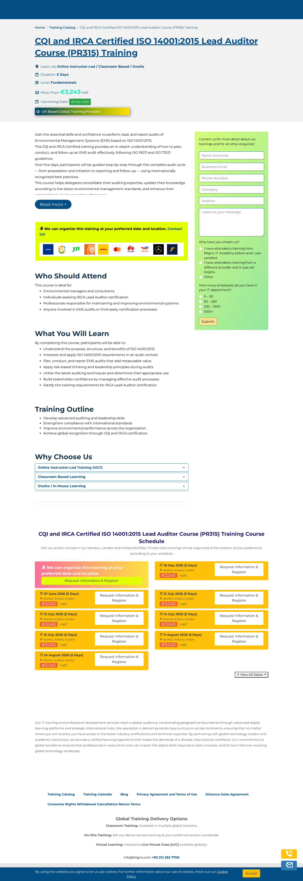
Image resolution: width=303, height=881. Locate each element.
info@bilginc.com (114, 11)
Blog (124, 794)
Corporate (183, 11)
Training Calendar (97, 794)
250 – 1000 (212, 306)
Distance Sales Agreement (227, 794)
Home (40, 27)
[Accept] (251, 873)
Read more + (53, 204)
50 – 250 (210, 301)
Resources (211, 11)
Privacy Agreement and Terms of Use (167, 794)
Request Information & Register (91, 581)
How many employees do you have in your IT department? (228, 287)
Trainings (156, 11)
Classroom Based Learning (61, 477)
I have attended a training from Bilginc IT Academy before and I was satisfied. (232, 253)
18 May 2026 (80, 102)
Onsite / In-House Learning (62, 486)
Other (208, 277)
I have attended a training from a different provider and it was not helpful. (230, 267)
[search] (286, 11)
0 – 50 (208, 296)
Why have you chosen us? (219, 242)
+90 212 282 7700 (78, 11)
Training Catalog (62, 27)
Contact (235, 11)
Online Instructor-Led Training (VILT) (70, 468)
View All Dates (251, 675)
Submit (208, 322)
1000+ (208, 312)
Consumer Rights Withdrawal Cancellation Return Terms (94, 804)
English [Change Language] (267, 11)
